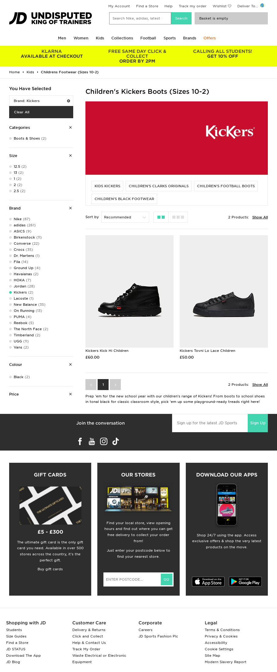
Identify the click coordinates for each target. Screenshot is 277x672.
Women (81, 38)
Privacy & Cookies (221, 636)
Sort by (92, 217)
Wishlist (220, 6)
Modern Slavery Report (225, 662)
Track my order (193, 6)
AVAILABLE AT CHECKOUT (51, 54)
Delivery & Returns (89, 630)
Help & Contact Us (89, 643)
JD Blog (13, 662)
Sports (170, 38)
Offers (209, 38)
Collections (122, 38)
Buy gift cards (50, 569)
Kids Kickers (107, 186)
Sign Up (257, 423)
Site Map (212, 655)
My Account (119, 6)
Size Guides (16, 636)
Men (62, 38)
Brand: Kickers (42, 101)
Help (168, 6)
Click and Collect (87, 636)
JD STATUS (15, 649)
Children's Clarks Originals (159, 186)
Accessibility (216, 643)
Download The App (23, 655)
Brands (189, 38)
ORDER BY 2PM (137, 56)
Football (148, 38)
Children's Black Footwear (124, 199)
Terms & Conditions (222, 630)
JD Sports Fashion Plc (158, 636)
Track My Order (86, 649)
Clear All (21, 112)
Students (14, 630)
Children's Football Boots (226, 186)
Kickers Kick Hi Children (106, 351)
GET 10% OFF (222, 54)
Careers (145, 630)
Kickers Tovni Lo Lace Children (207, 351)
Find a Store (147, 6)
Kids (100, 38)
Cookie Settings (219, 649)
